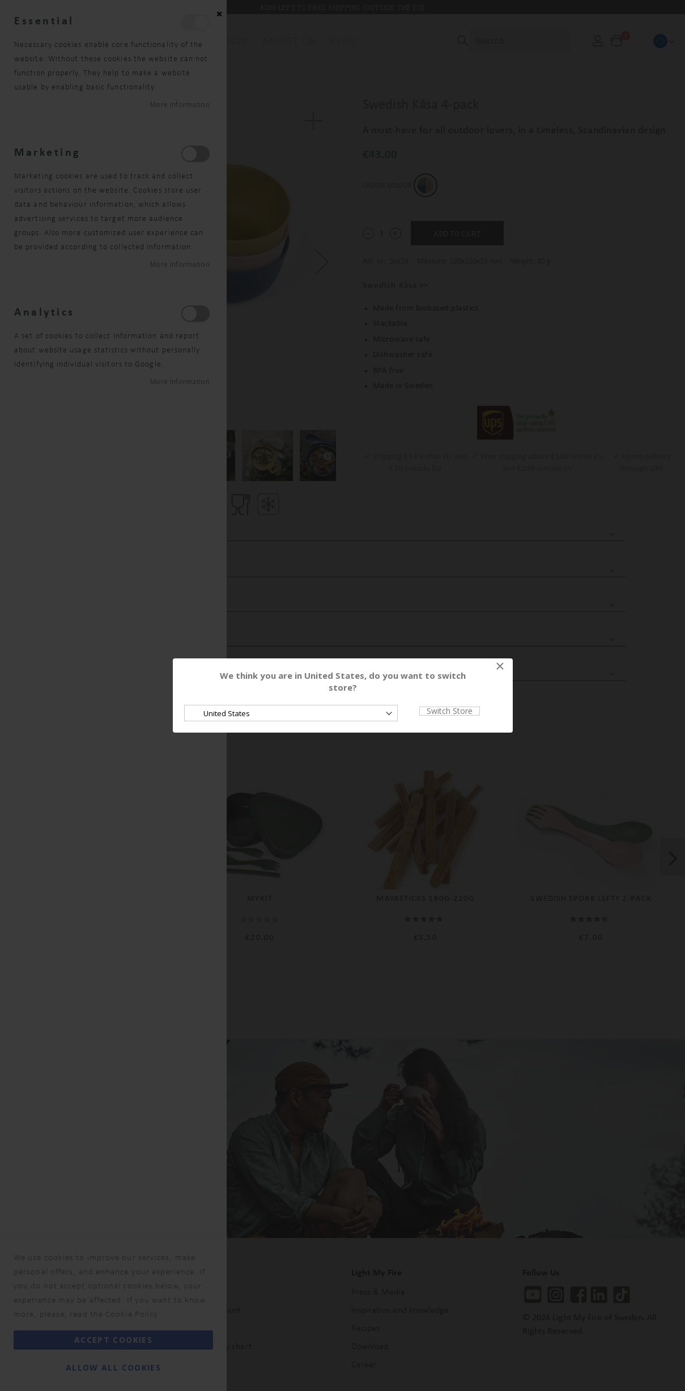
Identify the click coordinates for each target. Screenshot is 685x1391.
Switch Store (450, 711)
